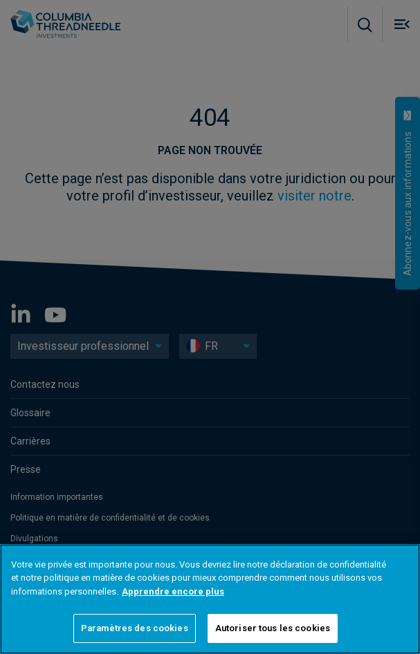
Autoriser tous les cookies (272, 628)
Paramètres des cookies (134, 628)
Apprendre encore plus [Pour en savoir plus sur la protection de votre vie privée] (173, 591)
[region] (210, 599)
